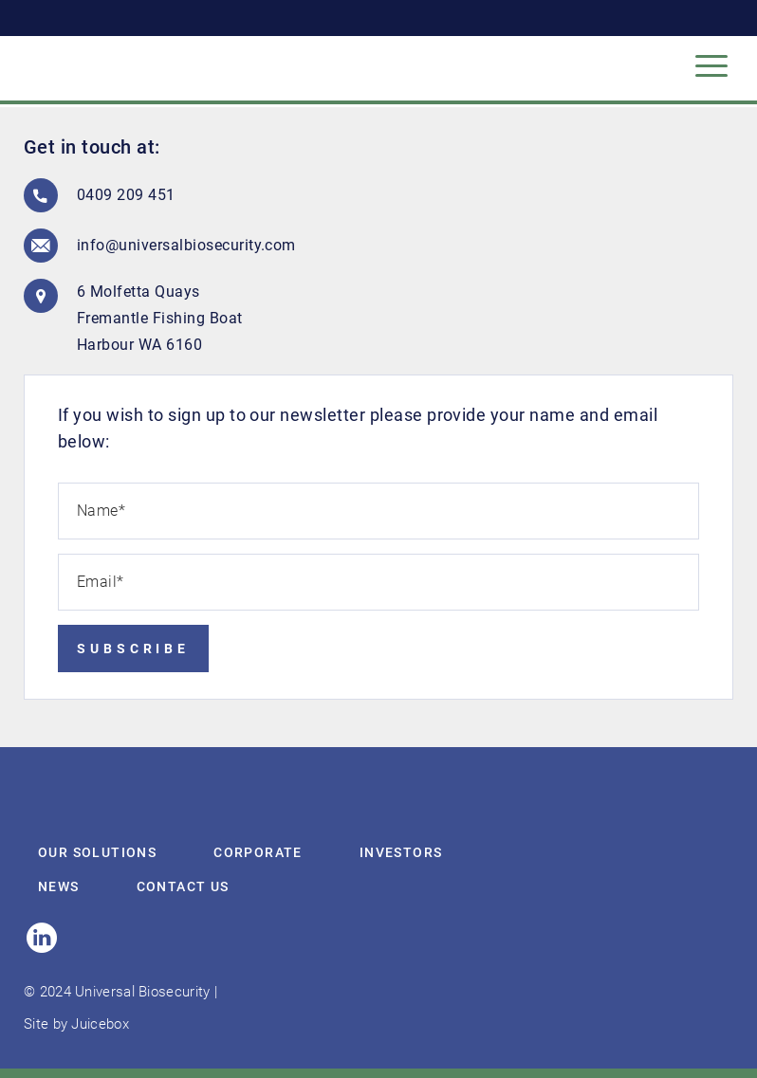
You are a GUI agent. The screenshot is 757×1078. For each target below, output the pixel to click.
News (59, 886)
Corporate (258, 852)
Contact (183, 886)
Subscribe (133, 648)
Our (97, 852)
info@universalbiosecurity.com (172, 245)
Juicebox (99, 1023)
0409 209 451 (126, 195)
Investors (401, 852)
